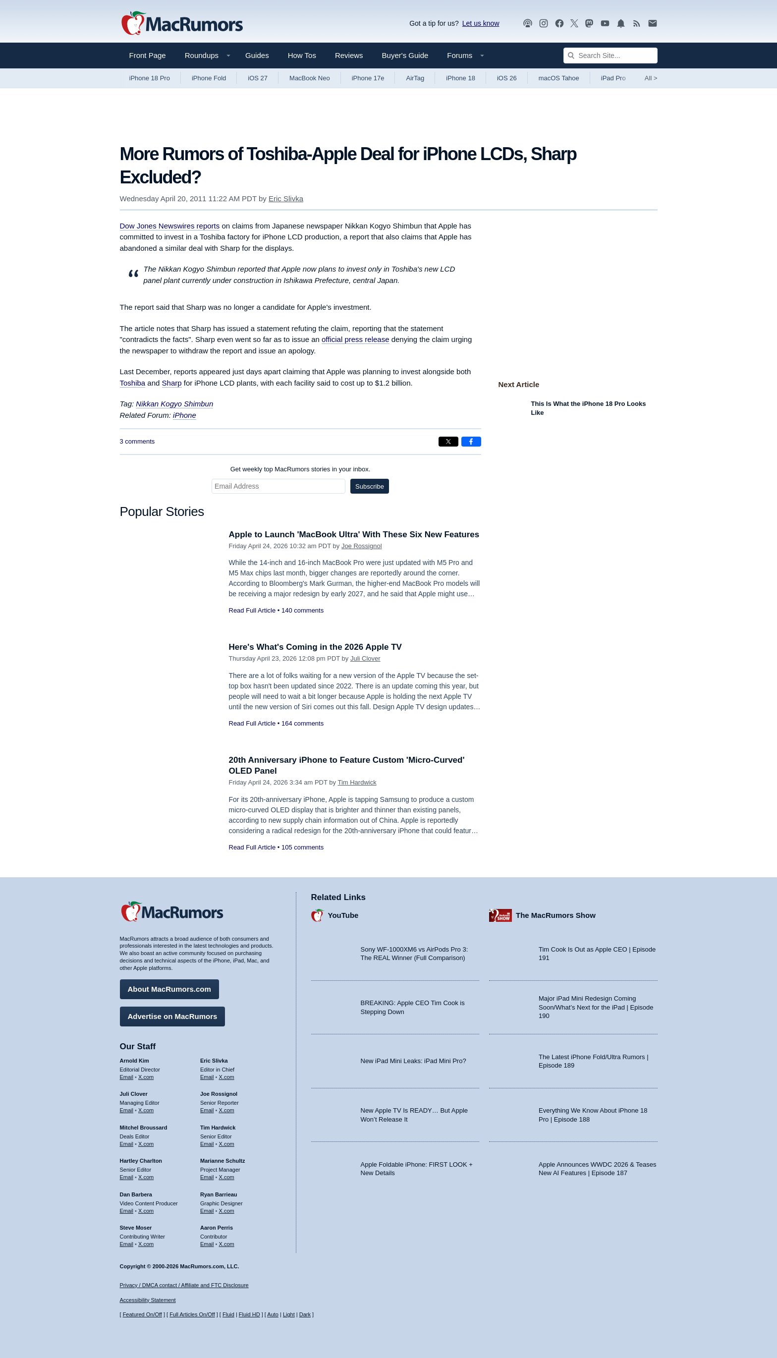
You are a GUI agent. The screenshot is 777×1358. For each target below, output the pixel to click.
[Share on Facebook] (471, 442)
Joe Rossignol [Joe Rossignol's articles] (218, 1094)
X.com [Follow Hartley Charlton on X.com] (146, 1177)
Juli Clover (365, 658)
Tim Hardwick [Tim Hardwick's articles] (217, 1128)
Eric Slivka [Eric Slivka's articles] (214, 1061)
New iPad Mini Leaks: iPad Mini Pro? (413, 1061)
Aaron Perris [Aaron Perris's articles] (216, 1228)
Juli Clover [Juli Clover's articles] (134, 1094)
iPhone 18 (460, 78)
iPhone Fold (209, 78)
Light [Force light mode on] (289, 1314)
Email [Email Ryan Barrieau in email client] (207, 1211)
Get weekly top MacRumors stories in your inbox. (300, 469)
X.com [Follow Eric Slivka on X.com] (226, 1077)
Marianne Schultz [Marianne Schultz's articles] (222, 1161)
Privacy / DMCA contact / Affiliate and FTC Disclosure (184, 1285)
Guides (257, 55)
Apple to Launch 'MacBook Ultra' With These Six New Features (354, 534)
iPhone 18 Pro (149, 78)
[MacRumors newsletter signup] (653, 23)
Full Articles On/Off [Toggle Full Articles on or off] (192, 1314)
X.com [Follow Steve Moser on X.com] (146, 1244)
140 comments (302, 610)
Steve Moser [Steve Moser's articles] (136, 1228)
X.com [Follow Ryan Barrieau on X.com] (226, 1211)
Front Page (147, 55)
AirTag (415, 78)
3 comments (137, 441)
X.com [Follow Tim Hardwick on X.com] (226, 1144)
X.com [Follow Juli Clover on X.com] (146, 1110)
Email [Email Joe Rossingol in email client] (207, 1110)
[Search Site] (610, 55)
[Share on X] (448, 442)
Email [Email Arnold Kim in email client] (127, 1077)
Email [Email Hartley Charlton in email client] (127, 1177)
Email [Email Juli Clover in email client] (127, 1110)
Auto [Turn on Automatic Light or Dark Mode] (272, 1314)
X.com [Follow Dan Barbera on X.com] (146, 1211)
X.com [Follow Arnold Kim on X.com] (146, 1077)
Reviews (349, 55)
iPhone (184, 415)
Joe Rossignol (361, 546)
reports (170, 226)
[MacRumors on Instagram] (544, 23)
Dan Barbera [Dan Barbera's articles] (136, 1194)
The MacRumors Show (556, 915)
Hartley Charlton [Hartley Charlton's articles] (141, 1161)
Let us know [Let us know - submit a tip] (481, 23)
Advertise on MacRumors (173, 1016)
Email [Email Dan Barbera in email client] (127, 1211)
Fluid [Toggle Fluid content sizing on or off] (228, 1314)
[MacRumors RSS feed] (637, 23)
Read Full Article (252, 610)
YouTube (343, 915)
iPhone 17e (368, 78)
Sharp (172, 383)
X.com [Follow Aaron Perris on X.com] (226, 1244)
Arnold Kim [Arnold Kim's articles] (134, 1061)
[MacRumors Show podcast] (528, 23)
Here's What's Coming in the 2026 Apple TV (315, 647)
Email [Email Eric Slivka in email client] (207, 1077)
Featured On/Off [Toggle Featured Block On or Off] (142, 1314)
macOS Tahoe (559, 78)
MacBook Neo (309, 78)
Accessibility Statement (148, 1300)
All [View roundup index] (651, 78)
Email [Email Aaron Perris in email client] (207, 1244)
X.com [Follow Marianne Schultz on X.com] (226, 1177)
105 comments (302, 847)
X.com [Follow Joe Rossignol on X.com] (226, 1110)
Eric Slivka (286, 198)
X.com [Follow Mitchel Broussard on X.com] (146, 1144)
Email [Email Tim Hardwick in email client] (207, 1144)
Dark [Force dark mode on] (305, 1314)
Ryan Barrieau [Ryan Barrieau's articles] (218, 1194)
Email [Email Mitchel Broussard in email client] (127, 1144)
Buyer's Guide (405, 55)
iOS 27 (258, 78)
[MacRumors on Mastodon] (589, 23)
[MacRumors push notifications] (621, 23)
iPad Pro (613, 78)
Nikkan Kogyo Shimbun (174, 403)
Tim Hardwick (356, 782)
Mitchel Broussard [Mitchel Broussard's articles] (143, 1128)
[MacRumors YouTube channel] (605, 23)
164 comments (302, 723)
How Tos (302, 55)
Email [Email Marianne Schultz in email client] (207, 1177)
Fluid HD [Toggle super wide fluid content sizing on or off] (249, 1314)
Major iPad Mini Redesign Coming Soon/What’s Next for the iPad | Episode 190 (596, 1007)
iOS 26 (507, 78)
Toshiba (133, 383)
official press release (355, 339)
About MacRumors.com (169, 989)
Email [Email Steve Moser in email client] (127, 1244)
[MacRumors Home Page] (182, 24)
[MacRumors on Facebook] (559, 23)
